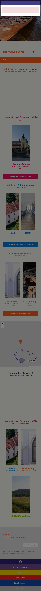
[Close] (38, 4)
